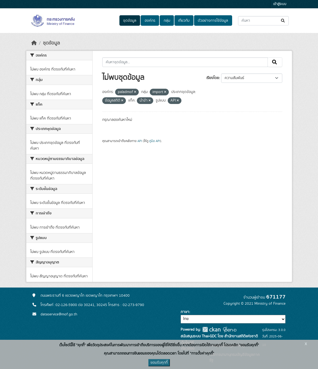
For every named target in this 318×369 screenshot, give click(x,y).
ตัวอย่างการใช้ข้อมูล (213, 20)
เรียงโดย (212, 78)
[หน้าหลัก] (34, 43)
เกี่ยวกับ (183, 20)
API (139, 141)
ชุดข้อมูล (129, 20)
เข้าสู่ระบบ (279, 4)
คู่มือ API (154, 141)
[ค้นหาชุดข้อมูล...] (263, 20)
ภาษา (185, 312)
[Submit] (283, 20)
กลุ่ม (167, 20)
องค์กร (150, 20)
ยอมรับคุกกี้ (159, 362)
